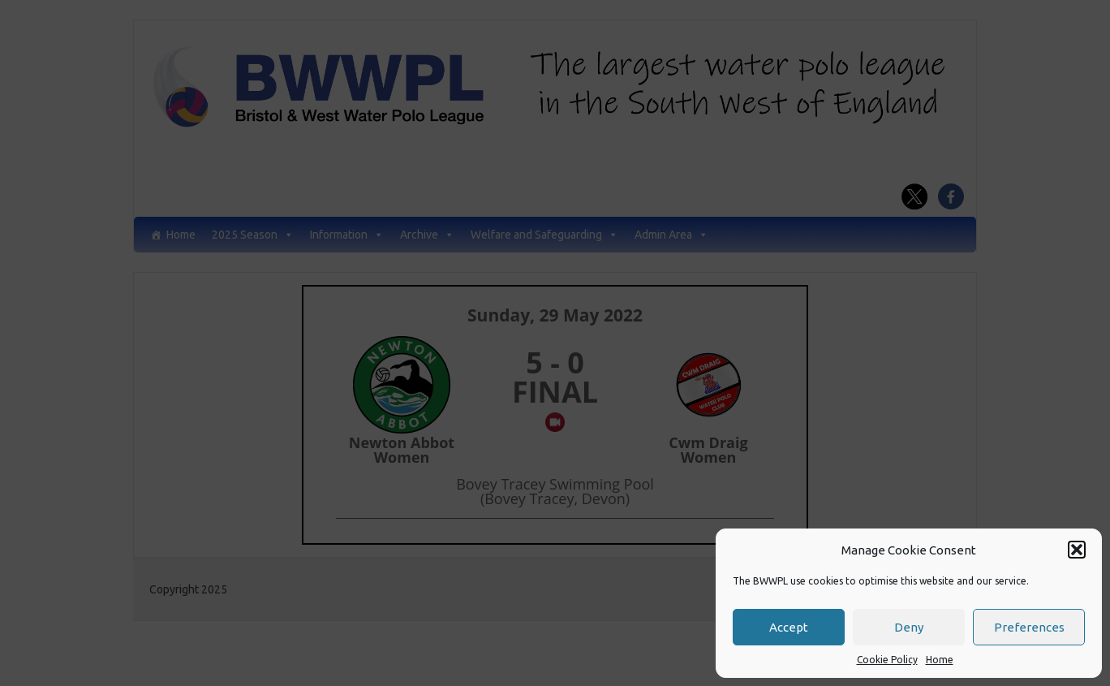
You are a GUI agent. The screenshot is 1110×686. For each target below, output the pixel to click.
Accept (788, 627)
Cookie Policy (887, 659)
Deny (908, 627)
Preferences (1029, 627)
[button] (1077, 549)
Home (939, 659)
